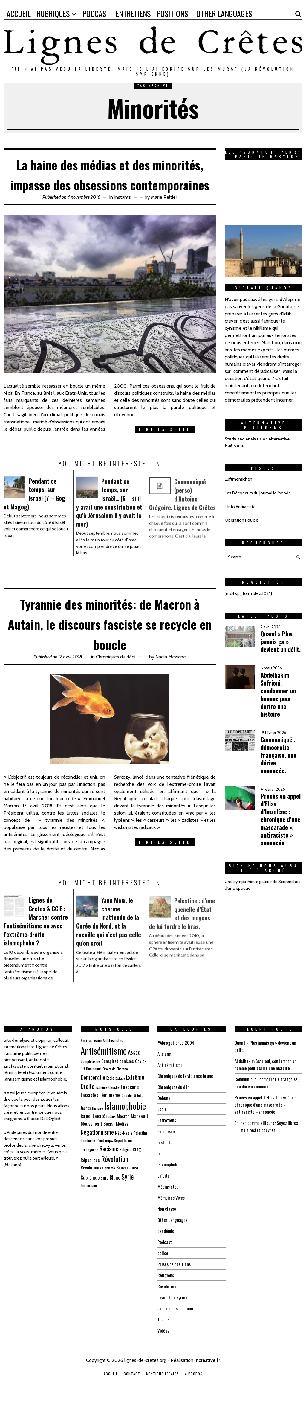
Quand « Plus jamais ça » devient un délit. (281, 641)
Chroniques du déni (115, 685)
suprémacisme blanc (176, 1337)
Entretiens (166, 1149)
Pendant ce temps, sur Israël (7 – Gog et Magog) (37, 516)
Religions (166, 1304)
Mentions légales (162, 1402)
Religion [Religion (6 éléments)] (125, 1178)
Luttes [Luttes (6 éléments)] (111, 1145)
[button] (296, 557)
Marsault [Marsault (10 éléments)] (139, 1144)
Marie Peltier (164, 217)
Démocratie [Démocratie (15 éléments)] (93, 1106)
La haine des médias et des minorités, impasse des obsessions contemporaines (109, 183)
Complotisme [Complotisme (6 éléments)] (90, 1090)
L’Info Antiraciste (240, 506)
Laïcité (163, 1204)
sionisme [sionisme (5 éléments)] (108, 1196)
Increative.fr (207, 1389)
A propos (194, 1402)
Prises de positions (175, 1293)
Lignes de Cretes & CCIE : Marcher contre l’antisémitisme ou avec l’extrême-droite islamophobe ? (37, 952)
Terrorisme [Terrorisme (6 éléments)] (89, 1214)
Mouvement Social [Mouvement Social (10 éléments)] (98, 1152)
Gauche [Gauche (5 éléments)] (127, 1124)
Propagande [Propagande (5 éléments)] (89, 1178)
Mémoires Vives (171, 1226)
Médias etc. (168, 1215)
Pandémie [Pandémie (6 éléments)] (88, 1169)
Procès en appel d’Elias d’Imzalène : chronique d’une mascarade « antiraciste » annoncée (281, 819)
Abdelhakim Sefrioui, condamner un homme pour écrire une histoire (278, 694)
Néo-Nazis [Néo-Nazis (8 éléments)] (123, 1161)
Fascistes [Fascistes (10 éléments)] (89, 1123)
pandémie (166, 1259)
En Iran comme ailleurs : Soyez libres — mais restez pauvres (268, 1155)
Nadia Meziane (170, 685)
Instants (122, 217)
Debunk (164, 1127)
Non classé (167, 1237)
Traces (163, 1348)
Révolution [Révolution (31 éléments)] (114, 1187)
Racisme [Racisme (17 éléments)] (109, 1177)
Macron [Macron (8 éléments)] (123, 1144)
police (162, 1282)
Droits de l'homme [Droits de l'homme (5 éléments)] (116, 1097)
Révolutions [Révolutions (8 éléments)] (91, 1196)
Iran (161, 1182)
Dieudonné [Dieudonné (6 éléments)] (94, 1097)
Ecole (162, 1138)
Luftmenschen (238, 479)
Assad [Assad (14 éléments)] (134, 1081)
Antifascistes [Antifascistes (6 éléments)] (113, 1069)
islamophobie (169, 1193)
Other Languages (173, 1248)
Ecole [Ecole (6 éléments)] (110, 1107)
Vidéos (163, 1359)
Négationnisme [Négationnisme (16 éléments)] (97, 1160)
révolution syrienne (174, 1326)
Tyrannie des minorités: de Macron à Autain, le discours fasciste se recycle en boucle (109, 651)
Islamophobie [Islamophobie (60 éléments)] (125, 1134)
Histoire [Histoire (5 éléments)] (97, 1136)
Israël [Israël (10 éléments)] (86, 1144)
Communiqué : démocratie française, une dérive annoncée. (278, 755)
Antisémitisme (171, 1093)
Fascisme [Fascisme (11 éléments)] (130, 1115)
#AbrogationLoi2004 (176, 1071)
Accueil (111, 1402)
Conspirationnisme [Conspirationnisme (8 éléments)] (117, 1089)
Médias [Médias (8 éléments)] (122, 1152)
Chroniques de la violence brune (186, 1104)
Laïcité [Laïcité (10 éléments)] (99, 1144)
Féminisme (167, 1160)
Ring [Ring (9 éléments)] (137, 1177)
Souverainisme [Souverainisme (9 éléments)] (129, 1196)
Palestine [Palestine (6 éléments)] (141, 1162)
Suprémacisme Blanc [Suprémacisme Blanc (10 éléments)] (100, 1206)
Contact (132, 1402)
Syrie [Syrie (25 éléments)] (127, 1206)
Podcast (164, 1270)
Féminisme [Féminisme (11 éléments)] (110, 1123)
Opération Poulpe (241, 520)
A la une (164, 1082)
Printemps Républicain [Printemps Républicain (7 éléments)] (114, 1169)
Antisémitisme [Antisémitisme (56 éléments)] (104, 1079)
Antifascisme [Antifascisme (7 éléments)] (91, 1069)
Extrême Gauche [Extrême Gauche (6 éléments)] (108, 1116)
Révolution (167, 1315)
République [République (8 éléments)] (90, 1188)
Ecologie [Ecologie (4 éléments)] (120, 1107)
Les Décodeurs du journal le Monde (258, 493)
